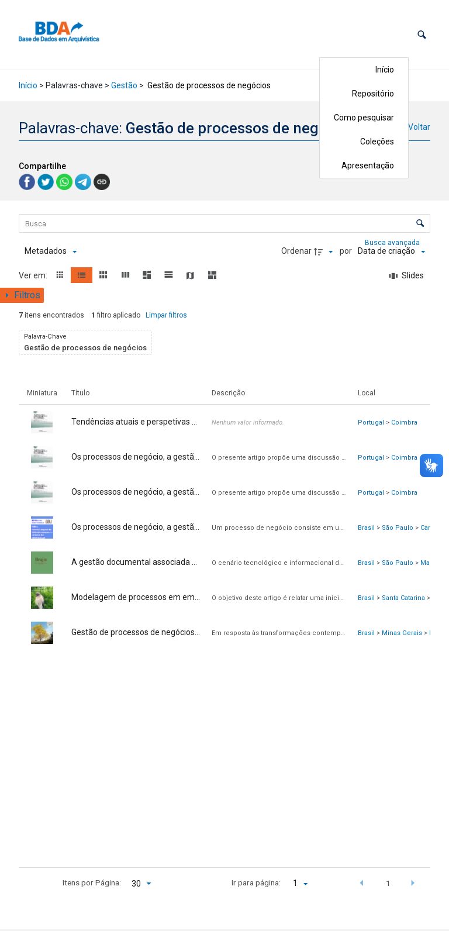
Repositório (373, 93)
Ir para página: (256, 882)
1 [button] (388, 883)
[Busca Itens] (224, 223)
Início (384, 69)
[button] (421, 34)
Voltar (419, 127)
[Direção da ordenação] (325, 251)
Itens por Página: (92, 882)
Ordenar (296, 251)
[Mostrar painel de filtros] (22, 295)
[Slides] (407, 276)
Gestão (124, 85)
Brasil (366, 528)
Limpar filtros (166, 315)
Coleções (377, 141)
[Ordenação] (391, 251)
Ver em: (34, 275)
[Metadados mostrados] (50, 251)
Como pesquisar (364, 117)
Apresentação (367, 165)
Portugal (371, 422)
